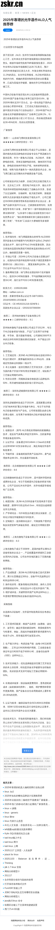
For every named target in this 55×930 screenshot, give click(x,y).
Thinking (9, 863)
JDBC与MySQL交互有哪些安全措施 (22, 892)
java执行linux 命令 (13, 901)
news (25, 13)
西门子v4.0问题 (12, 909)
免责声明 (40, 921)
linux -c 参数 (10, 808)
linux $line (9, 817)
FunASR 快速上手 (13, 888)
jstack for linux (11, 854)
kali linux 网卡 (11, 842)
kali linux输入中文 (13, 838)
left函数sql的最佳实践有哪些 (18, 829)
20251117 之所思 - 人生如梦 (18, 850)
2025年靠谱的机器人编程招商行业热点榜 (24, 787)
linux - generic (11, 812)
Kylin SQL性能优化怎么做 (17, 833)
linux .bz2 (9, 791)
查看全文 (27, 751)
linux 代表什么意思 (14, 821)
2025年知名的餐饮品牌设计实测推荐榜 (23, 796)
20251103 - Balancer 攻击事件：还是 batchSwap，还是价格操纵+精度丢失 (27, 859)
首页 (17, 13)
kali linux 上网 (11, 846)
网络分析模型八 (12, 896)
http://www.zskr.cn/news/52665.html (17, 766)
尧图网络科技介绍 (18, 921)
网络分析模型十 (12, 871)
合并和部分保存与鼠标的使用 (19, 880)
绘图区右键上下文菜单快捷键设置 (21, 905)
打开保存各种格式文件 (15, 884)
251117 (8, 875)
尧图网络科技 (29, 925)
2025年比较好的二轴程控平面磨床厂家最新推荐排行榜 (27, 800)
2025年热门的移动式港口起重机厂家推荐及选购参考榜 (27, 804)
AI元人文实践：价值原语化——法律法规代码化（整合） (27, 825)
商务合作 (31, 921)
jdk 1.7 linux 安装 (13, 867)
